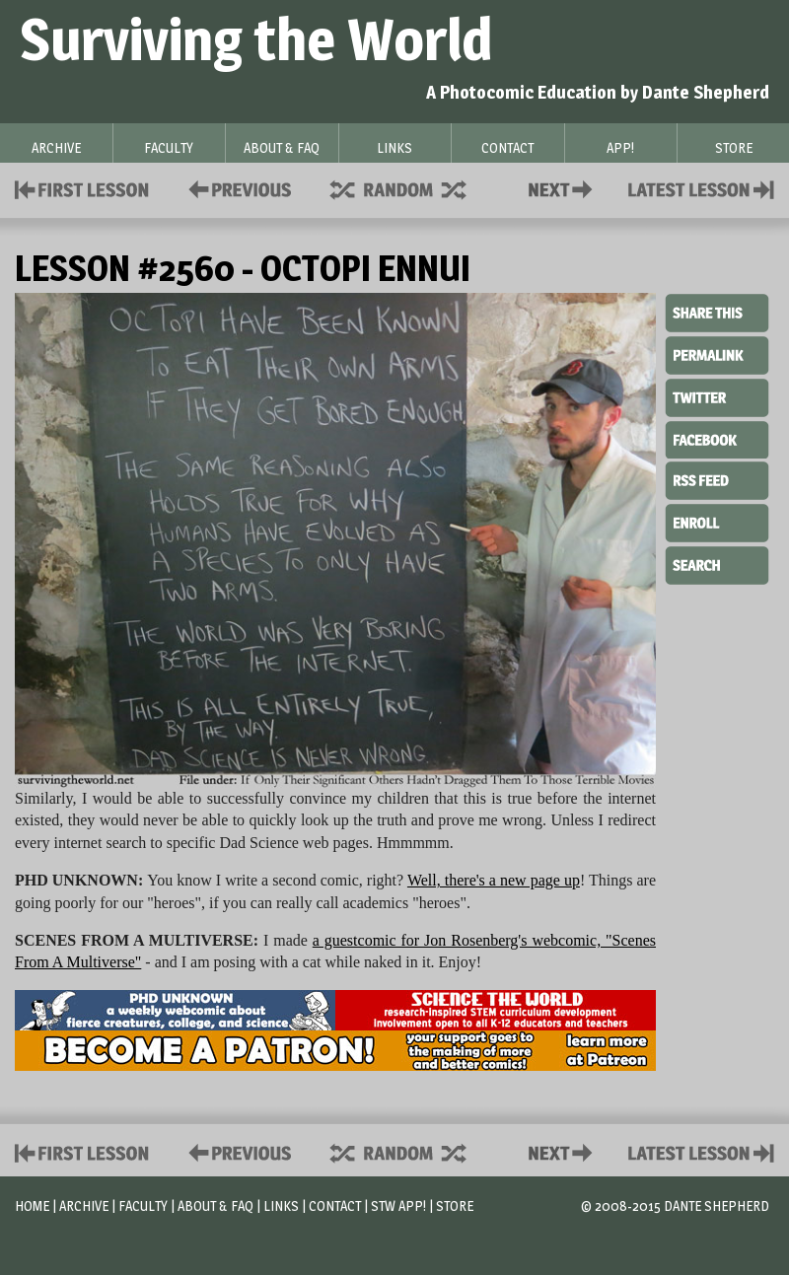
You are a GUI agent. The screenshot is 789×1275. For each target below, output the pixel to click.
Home (32, 1205)
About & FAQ (215, 1205)
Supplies (411, 188)
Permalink (717, 355)
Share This (717, 313)
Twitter (717, 396)
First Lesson (82, 188)
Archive (83, 1205)
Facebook (717, 438)
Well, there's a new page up (493, 880)
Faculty (143, 1205)
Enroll (717, 520)
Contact (564, 188)
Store (454, 1205)
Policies (236, 188)
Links (281, 1205)
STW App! (398, 1205)
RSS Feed (717, 479)
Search (717, 563)
